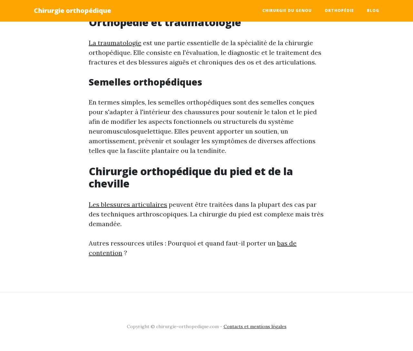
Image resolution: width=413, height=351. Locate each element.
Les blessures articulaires (128, 204)
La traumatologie (115, 43)
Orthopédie (339, 10)
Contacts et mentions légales (255, 326)
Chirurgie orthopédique (72, 10)
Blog (373, 10)
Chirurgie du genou (287, 10)
